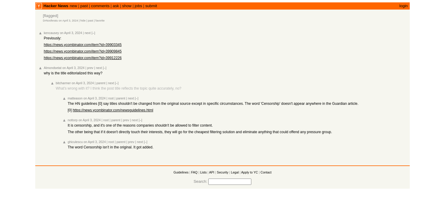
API (211, 172)
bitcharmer (63, 83)
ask (116, 6)
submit (151, 6)
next (88, 33)
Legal (235, 172)
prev (90, 68)
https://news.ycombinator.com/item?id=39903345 (82, 45)
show (126, 6)
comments (100, 6)
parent (101, 83)
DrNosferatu (50, 20)
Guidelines (181, 172)
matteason (75, 98)
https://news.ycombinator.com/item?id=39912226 (82, 58)
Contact (266, 172)
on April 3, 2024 (68, 20)
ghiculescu (75, 142)
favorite (100, 20)
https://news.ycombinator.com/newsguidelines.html (113, 110)
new (73, 6)
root (111, 98)
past (84, 6)
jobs (138, 6)
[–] (93, 33)
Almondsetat (52, 68)
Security (223, 172)
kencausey (51, 33)
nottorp (72, 120)
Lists (203, 172)
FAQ (194, 172)
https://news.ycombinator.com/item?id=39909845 (82, 51)
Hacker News (55, 6)
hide (83, 20)
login (403, 6)
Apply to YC (249, 172)
